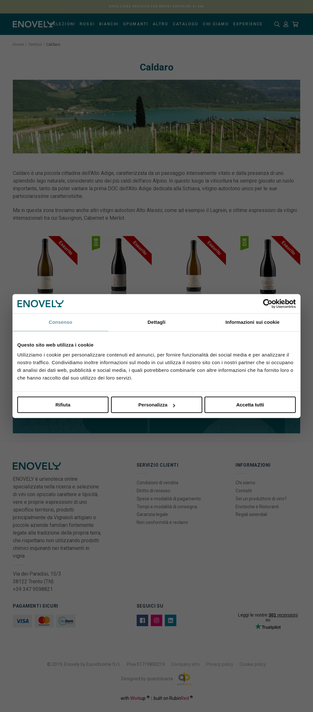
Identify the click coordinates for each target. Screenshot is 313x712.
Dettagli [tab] (156, 322)
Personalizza (156, 404)
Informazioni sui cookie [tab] (253, 322)
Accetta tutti (250, 404)
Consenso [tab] (60, 322)
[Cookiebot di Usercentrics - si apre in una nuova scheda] (268, 303)
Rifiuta (62, 404)
